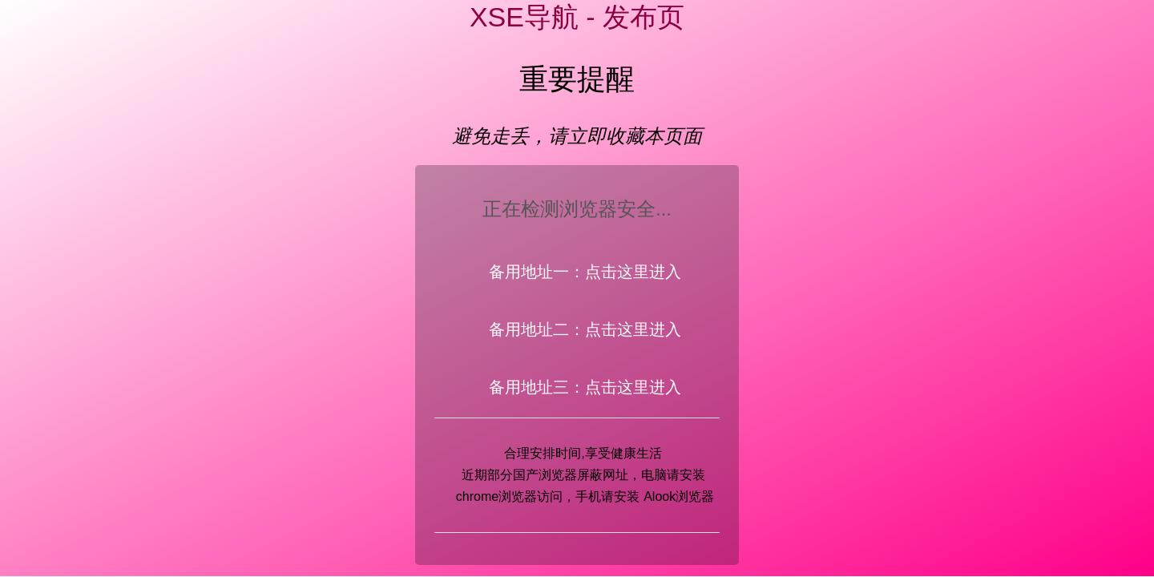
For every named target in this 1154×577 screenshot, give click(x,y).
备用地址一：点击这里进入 (585, 271)
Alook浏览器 (679, 496)
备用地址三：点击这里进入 (585, 387)
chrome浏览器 (496, 496)
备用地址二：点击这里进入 (585, 329)
